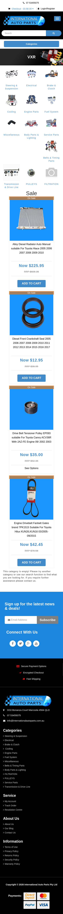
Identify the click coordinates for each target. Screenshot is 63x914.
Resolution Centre (13, 810)
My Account (10, 801)
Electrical (31, 85)
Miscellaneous (12, 135)
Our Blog (9, 828)
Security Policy (12, 859)
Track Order (10, 805)
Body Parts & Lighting (15, 770)
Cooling (11, 111)
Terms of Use (11, 847)
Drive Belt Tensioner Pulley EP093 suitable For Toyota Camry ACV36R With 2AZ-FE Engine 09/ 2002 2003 (31, 437)
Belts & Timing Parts (14, 765)
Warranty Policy (12, 864)
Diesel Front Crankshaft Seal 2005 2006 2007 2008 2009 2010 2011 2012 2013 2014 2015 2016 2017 (31, 343)
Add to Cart (31, 283)
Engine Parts (31, 111)
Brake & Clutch (12, 744)
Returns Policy (12, 855)
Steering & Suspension (16, 736)
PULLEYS (31, 184)
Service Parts (51, 135)
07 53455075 (31, 3)
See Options (31, 468)
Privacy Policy (11, 851)
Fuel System (51, 111)
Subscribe (48, 620)
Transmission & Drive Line (17, 787)
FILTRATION (52, 184)
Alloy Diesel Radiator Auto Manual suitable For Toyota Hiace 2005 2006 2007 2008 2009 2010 (31, 248)
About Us (9, 824)
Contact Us (10, 832)
